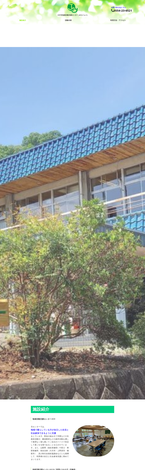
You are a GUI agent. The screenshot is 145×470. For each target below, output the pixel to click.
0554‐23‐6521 (123, 10)
